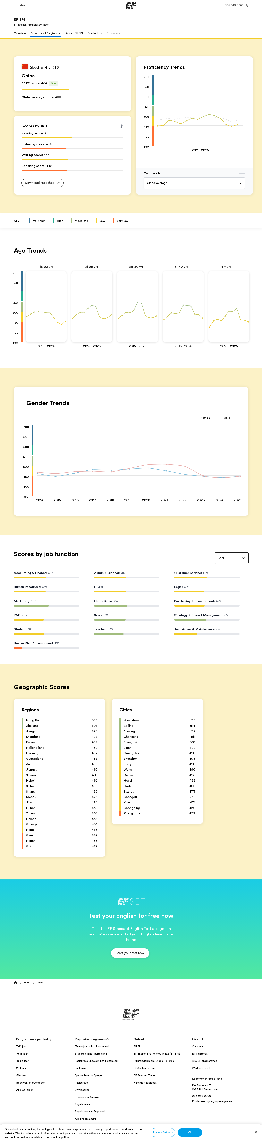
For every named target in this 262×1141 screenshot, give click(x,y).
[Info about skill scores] (121, 126)
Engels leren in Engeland (90, 1111)
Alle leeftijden (24, 1089)
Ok (190, 1132)
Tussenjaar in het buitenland (92, 1046)
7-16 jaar (21, 1046)
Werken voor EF (202, 1068)
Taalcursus (81, 1082)
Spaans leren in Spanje (88, 1075)
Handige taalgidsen (145, 1082)
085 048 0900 (201, 1095)
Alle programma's (85, 1118)
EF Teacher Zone (144, 1075)
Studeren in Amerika (87, 1097)
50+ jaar (21, 1075)
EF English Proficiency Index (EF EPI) (156, 1053)
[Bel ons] (235, 5)
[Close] (255, 1132)
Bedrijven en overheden (30, 1082)
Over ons (198, 1046)
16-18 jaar (22, 1053)
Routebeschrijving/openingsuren (212, 1101)
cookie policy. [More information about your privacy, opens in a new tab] (60, 1137)
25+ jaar (21, 1068)
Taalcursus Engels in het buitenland (96, 1060)
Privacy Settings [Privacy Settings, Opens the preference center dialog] (163, 1132)
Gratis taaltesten (144, 1068)
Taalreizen (81, 1068)
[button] (21, 5)
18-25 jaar (22, 1060)
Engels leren (82, 1104)
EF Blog (138, 1046)
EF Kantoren (200, 1053)
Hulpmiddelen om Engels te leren (153, 1060)
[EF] (131, 5)
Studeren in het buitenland (91, 1053)
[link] (31, 22)
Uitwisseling (82, 1089)
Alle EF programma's (204, 1060)
